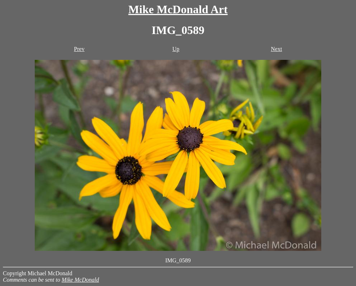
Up (175, 49)
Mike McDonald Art (177, 9)
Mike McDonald (80, 280)
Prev (79, 49)
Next (276, 49)
